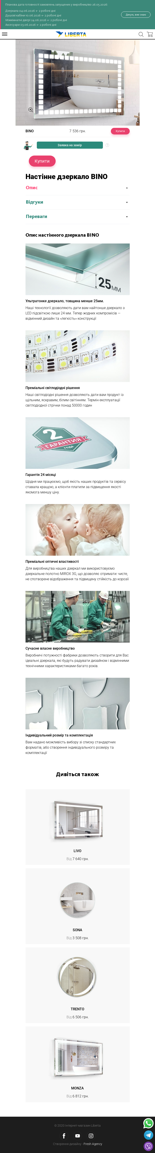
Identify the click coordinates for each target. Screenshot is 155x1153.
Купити (120, 131)
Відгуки (34, 202)
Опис (32, 187)
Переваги (36, 216)
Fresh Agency (93, 1144)
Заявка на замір (70, 145)
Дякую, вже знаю (136, 14)
